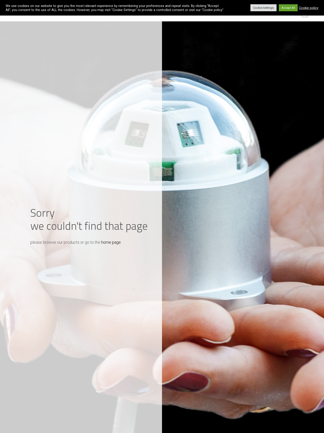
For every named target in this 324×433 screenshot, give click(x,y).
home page (111, 242)
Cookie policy (308, 8)
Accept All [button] (288, 7)
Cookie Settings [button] (263, 7)
